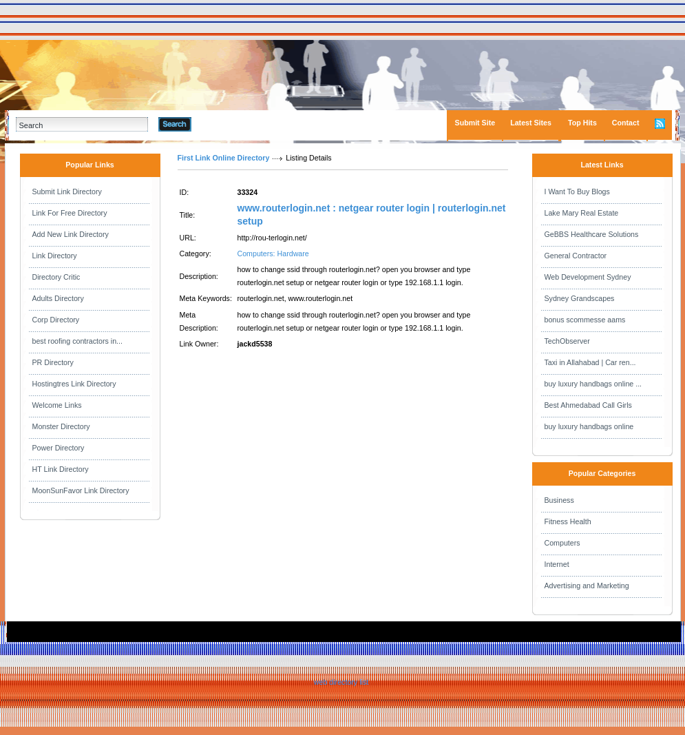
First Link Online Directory (224, 158)
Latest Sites (530, 122)
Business (559, 500)
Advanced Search (227, 124)
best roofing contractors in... (77, 341)
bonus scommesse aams (585, 319)
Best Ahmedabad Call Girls (588, 405)
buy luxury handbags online (589, 426)
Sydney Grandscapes (580, 298)
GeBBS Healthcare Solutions (592, 234)
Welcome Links (57, 405)
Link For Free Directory (69, 213)
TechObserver (567, 341)
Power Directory (58, 448)
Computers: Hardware (273, 253)
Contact (626, 122)
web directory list (341, 682)
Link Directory (54, 255)
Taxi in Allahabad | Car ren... (590, 362)
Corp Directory (56, 319)
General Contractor (576, 255)
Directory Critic (56, 277)
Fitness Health (568, 521)
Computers (562, 543)
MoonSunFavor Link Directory (80, 490)
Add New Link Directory (70, 234)
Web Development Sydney (588, 277)
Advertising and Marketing (587, 585)
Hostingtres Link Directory (74, 384)
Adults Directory (58, 298)
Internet (557, 564)
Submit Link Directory (67, 191)
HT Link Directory (60, 469)
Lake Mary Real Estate (582, 213)
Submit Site (475, 122)
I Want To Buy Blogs (577, 191)
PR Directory (53, 362)
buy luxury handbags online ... (593, 384)
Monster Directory (61, 426)
